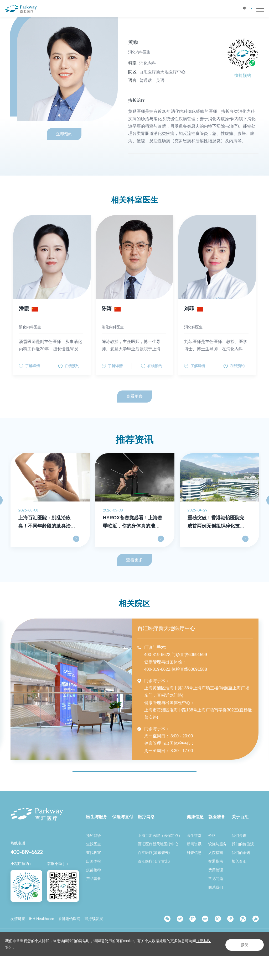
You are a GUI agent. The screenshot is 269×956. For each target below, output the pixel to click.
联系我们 (215, 887)
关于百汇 (240, 816)
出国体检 (93, 861)
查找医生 (93, 844)
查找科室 (93, 852)
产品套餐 (93, 878)
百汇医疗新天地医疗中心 (158, 844)
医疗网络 (146, 816)
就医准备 (216, 816)
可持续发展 (94, 918)
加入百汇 (239, 861)
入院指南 (215, 852)
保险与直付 (122, 816)
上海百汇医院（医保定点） (160, 835)
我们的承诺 (241, 852)
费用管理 (215, 870)
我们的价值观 (243, 844)
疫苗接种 (93, 870)
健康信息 (195, 816)
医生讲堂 (194, 835)
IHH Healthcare (41, 918)
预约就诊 (93, 835)
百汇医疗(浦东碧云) (154, 852)
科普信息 (194, 852)
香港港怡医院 (69, 918)
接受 (241, 944)
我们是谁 (239, 835)
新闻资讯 (194, 844)
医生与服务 (96, 816)
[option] (50, 502)
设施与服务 (217, 844)
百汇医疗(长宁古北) (154, 861)
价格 (212, 835)
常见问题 (215, 878)
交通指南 (215, 861)
